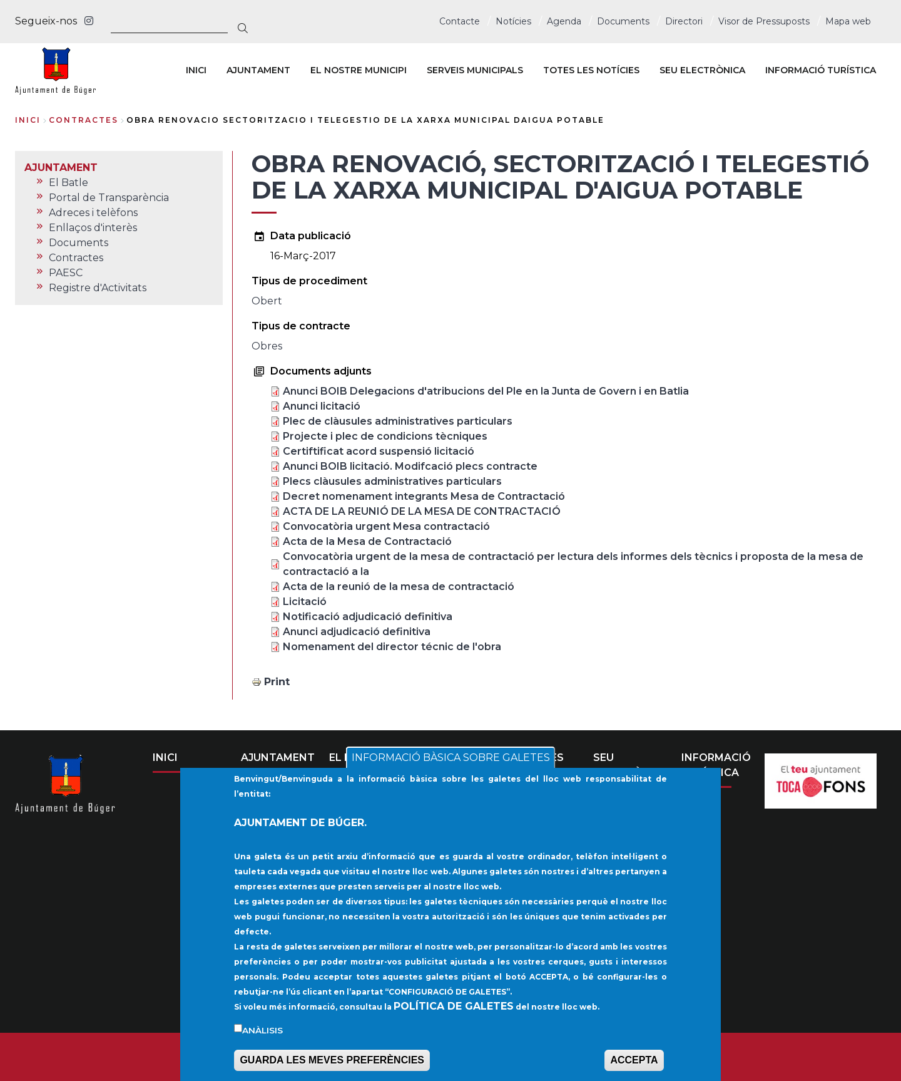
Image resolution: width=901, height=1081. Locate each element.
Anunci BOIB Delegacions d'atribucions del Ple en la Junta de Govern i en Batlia (486, 391)
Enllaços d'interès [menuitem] (93, 228)
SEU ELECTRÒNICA (631, 765)
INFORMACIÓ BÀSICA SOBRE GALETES (451, 764)
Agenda (564, 21)
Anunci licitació (321, 406)
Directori (684, 21)
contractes (83, 120)
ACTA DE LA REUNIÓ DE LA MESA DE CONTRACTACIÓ (422, 511)
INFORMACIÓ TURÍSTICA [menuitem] (820, 70)
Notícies (513, 21)
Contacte (459, 21)
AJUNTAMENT (278, 757)
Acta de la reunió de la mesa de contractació (398, 586)
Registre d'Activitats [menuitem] (97, 288)
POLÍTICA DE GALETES (454, 1012)
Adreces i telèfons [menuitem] (93, 213)
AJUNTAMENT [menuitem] (258, 70)
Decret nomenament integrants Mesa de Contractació (424, 496)
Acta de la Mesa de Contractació (367, 541)
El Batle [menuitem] (68, 183)
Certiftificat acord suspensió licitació (378, 451)
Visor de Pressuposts (764, 21)
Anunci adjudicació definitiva (356, 632)
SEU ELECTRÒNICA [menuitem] (702, 70)
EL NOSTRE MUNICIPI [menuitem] (358, 70)
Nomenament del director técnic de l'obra (392, 647)
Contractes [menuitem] (76, 258)
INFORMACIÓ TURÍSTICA (716, 765)
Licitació (305, 602)
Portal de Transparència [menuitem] (109, 198)
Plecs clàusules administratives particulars (392, 481)
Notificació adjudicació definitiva (367, 617)
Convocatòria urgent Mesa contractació (386, 526)
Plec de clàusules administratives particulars (397, 421)
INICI (165, 757)
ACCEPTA (634, 1066)
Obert (267, 301)
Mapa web (848, 21)
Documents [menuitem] (78, 243)
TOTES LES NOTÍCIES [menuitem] (591, 70)
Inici (28, 120)
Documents (623, 21)
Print (277, 682)
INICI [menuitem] (196, 70)
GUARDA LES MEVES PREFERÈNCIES (332, 1066)
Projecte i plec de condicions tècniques (385, 436)
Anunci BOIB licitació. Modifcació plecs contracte (410, 466)
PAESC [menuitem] (66, 273)
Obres (267, 346)
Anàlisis (262, 1037)
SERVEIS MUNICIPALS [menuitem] (475, 70)
